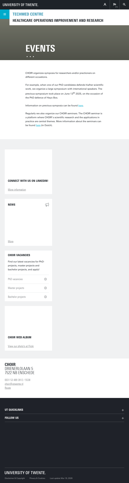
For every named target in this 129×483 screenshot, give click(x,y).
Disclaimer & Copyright (15, 478)
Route (8, 388)
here (80, 105)
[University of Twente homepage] (20, 4)
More (10, 241)
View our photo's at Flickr (21, 346)
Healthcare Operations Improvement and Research (58, 20)
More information (17, 189)
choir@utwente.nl (14, 384)
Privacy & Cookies (37, 478)
